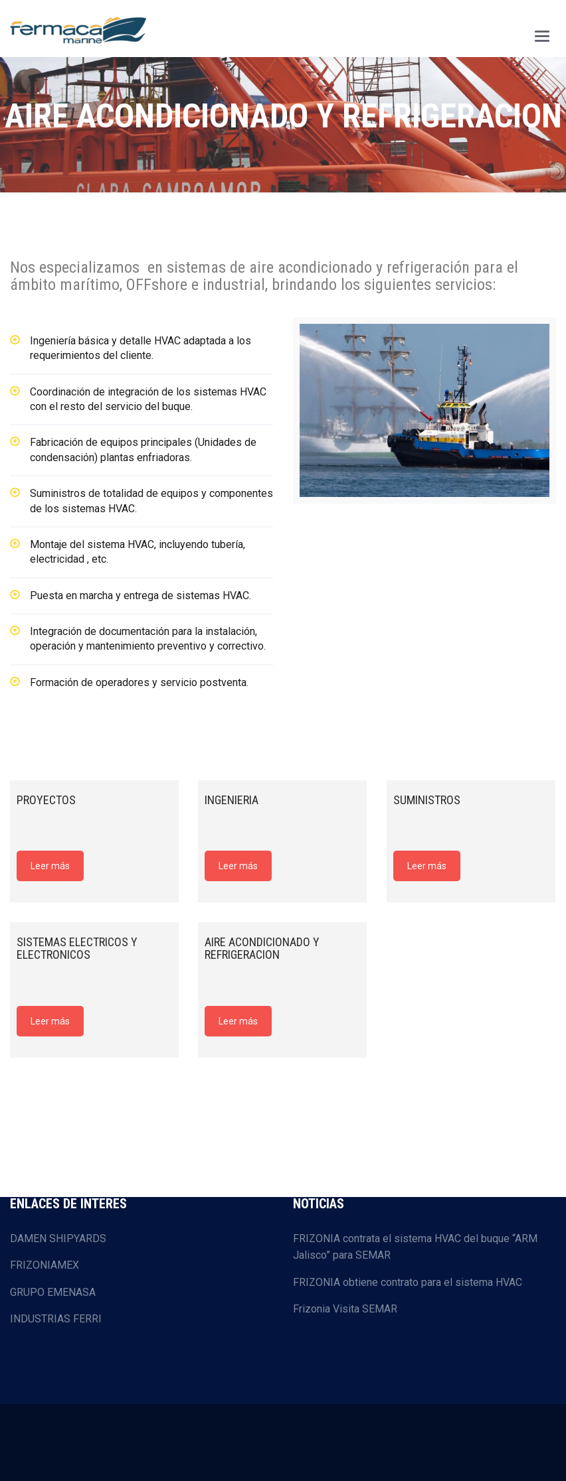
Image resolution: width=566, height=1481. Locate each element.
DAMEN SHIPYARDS (58, 1238)
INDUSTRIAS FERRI (56, 1318)
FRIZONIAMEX (44, 1265)
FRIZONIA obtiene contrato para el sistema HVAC (407, 1282)
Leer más (50, 866)
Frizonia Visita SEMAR (345, 1309)
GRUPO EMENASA (53, 1292)
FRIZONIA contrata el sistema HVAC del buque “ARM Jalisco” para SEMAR (415, 1247)
